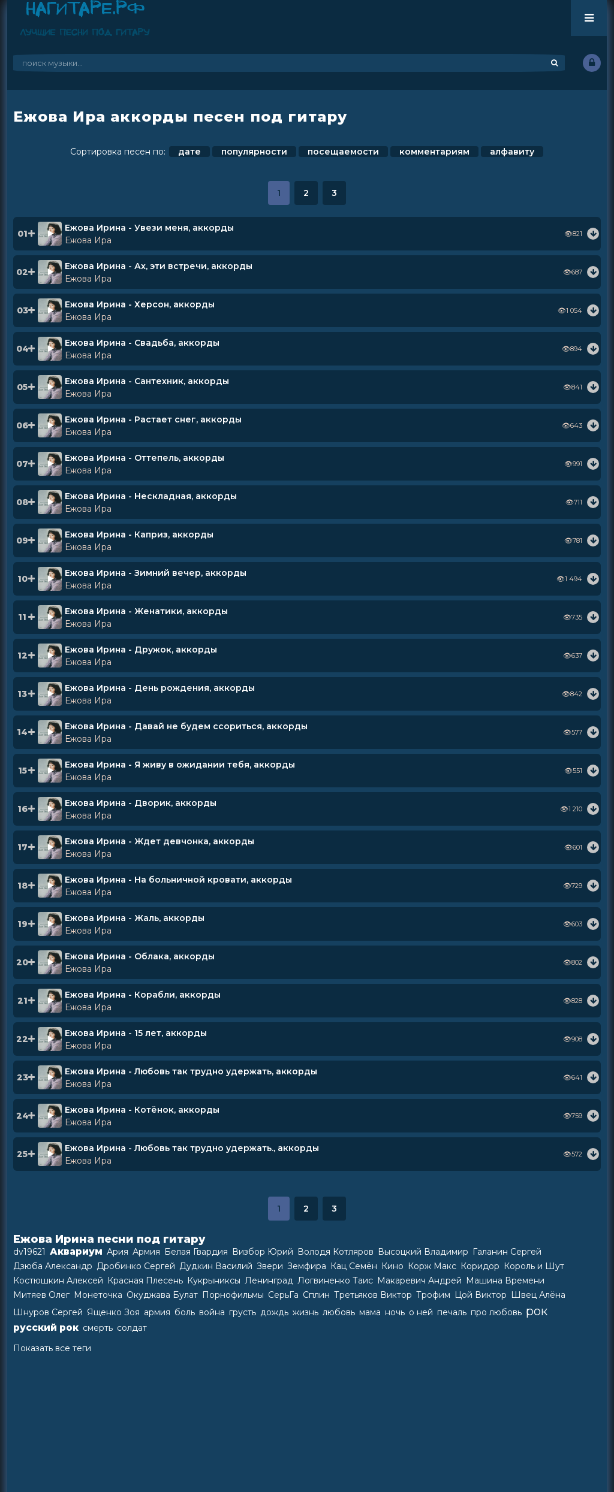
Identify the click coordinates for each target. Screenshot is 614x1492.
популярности (254, 151)
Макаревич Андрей (419, 1280)
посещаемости (343, 151)
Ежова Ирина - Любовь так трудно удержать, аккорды (191, 1071)
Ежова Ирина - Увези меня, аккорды (149, 227)
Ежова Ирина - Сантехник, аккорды (147, 381)
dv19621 (29, 1251)
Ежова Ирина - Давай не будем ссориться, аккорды (186, 726)
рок (536, 1311)
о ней (421, 1312)
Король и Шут (534, 1266)
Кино (392, 1266)
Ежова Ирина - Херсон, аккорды (140, 304)
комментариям (434, 151)
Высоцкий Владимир (423, 1251)
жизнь (305, 1312)
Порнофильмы (233, 1294)
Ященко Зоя (113, 1312)
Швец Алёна (538, 1294)
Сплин (316, 1294)
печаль (451, 1312)
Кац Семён (353, 1266)
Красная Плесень (145, 1280)
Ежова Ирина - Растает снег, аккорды (153, 419)
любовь (339, 1312)
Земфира (306, 1266)
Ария (117, 1251)
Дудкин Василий (215, 1266)
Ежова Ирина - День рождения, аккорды (160, 687)
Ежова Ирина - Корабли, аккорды (143, 994)
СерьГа (283, 1294)
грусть (242, 1312)
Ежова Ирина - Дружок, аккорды (141, 649)
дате (189, 151)
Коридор (479, 1266)
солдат (132, 1327)
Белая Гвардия (196, 1251)
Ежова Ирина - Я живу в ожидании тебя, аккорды (180, 764)
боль (184, 1312)
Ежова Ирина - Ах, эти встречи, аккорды (158, 266)
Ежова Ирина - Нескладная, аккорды (151, 496)
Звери (270, 1266)
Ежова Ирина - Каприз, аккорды (139, 534)
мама (370, 1312)
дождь (274, 1312)
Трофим (433, 1294)
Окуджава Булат (162, 1294)
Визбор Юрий (262, 1251)
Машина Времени (505, 1280)
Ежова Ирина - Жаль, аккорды (134, 918)
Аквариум (76, 1251)
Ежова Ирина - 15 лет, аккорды (136, 1033)
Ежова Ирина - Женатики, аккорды (146, 611)
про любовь (496, 1312)
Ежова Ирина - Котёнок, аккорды (142, 1109)
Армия (146, 1251)
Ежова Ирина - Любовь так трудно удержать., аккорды (192, 1148)
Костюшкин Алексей (58, 1280)
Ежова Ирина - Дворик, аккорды (140, 803)
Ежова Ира (88, 240)
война (212, 1312)
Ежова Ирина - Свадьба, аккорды (142, 342)
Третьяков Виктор (373, 1294)
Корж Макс (432, 1266)
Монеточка (98, 1294)
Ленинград (269, 1280)
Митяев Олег (41, 1294)
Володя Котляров (335, 1251)
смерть (98, 1327)
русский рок (46, 1327)
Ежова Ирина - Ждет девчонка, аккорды (159, 841)
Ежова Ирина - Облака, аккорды (140, 956)
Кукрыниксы (213, 1280)
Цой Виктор (481, 1294)
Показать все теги (52, 1348)
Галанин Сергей (506, 1251)
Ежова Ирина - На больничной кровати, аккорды (178, 879)
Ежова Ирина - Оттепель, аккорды (144, 457)
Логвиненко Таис (335, 1280)
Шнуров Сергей (48, 1312)
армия (157, 1312)
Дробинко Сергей (136, 1266)
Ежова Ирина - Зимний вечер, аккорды (155, 572)
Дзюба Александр (52, 1266)
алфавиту (512, 151)
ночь (395, 1312)
